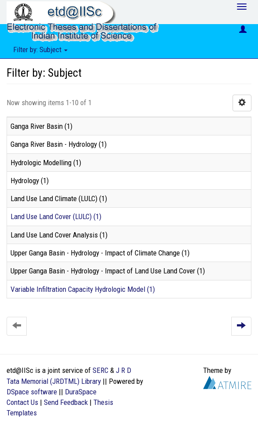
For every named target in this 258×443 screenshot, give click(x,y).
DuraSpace (81, 391)
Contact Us (22, 402)
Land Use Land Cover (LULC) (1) (56, 216)
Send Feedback (66, 402)
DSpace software (32, 391)
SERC (100, 370)
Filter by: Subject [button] (40, 49)
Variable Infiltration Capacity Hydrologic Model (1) (83, 289)
